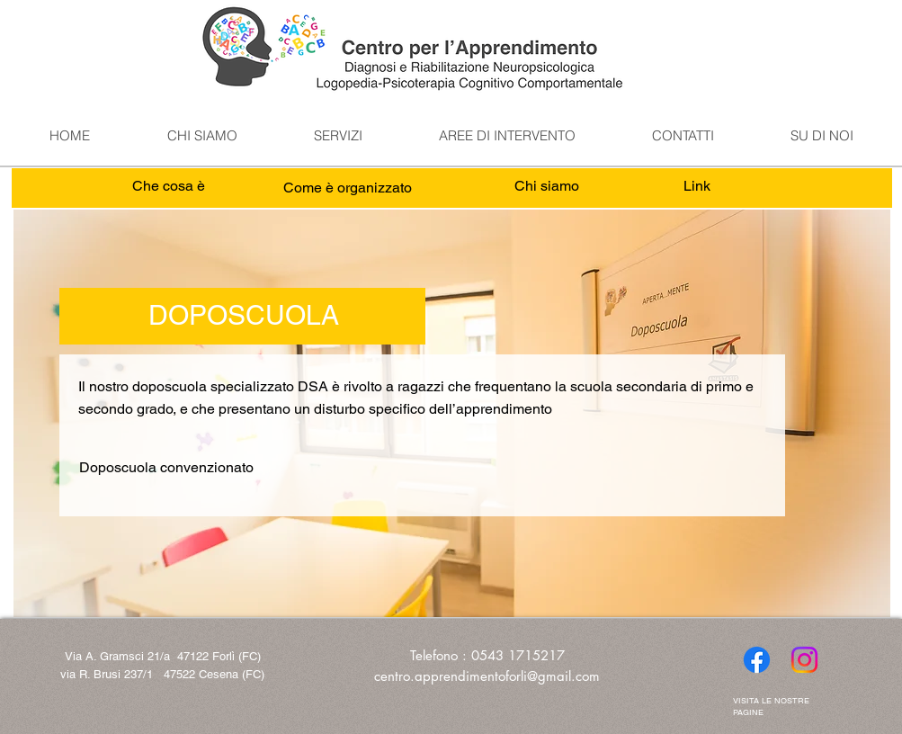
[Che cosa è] (169, 186)
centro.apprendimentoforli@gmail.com (487, 676)
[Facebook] (756, 659)
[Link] (697, 186)
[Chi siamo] (547, 186)
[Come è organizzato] (347, 188)
